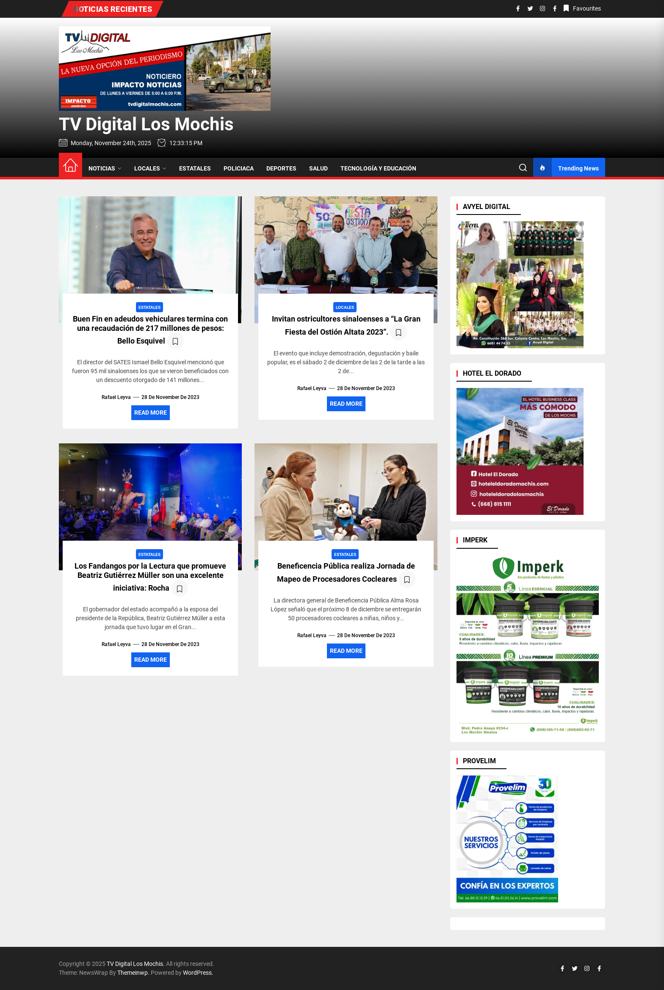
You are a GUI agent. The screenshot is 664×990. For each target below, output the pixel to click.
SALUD (318, 168)
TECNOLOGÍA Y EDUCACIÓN (378, 168)
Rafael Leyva (116, 397)
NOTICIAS (105, 168)
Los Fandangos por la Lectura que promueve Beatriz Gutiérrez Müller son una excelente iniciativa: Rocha (150, 576)
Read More (150, 412)
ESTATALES (195, 168)
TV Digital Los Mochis (146, 124)
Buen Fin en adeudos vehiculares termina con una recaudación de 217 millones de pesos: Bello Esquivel (150, 329)
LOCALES (150, 168)
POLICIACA (239, 168)
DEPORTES (281, 168)
